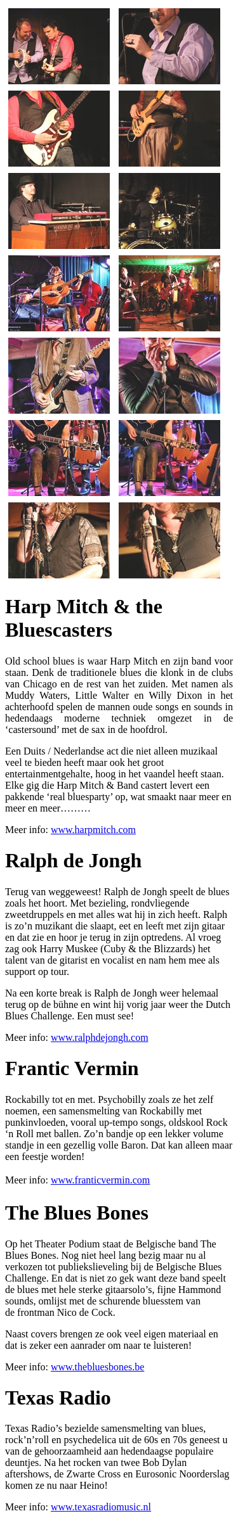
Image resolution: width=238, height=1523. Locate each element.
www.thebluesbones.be (97, 1366)
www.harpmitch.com (93, 829)
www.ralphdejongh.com (100, 1037)
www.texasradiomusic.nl (101, 1506)
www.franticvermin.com (100, 1180)
